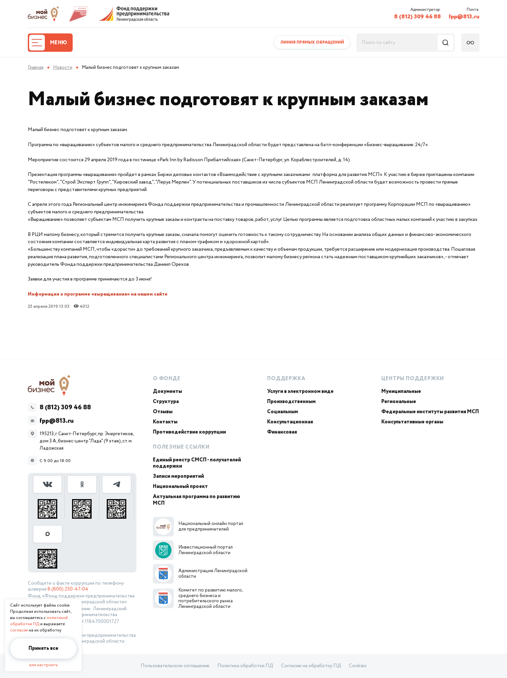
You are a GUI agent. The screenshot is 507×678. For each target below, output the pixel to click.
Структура (166, 401)
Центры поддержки (412, 378)
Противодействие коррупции (189, 432)
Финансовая (282, 432)
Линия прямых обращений (312, 42)
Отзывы (162, 412)
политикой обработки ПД (39, 621)
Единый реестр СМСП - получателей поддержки (197, 463)
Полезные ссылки (181, 447)
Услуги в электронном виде (300, 391)
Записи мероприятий (178, 476)
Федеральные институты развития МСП (430, 412)
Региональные (398, 401)
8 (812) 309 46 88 (417, 16)
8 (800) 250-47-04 (67, 589)
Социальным (282, 412)
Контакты (165, 422)
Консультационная (290, 422)
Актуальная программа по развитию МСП (196, 500)
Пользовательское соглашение (175, 666)
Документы (167, 391)
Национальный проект (180, 486)
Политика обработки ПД (245, 666)
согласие (19, 630)
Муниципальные (401, 391)
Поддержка (286, 378)
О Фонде (167, 378)
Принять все (43, 648)
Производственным (291, 401)
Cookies (358, 666)
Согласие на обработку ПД (311, 666)
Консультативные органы (412, 422)
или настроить (43, 665)
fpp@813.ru (464, 16)
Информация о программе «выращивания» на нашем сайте (98, 294)
